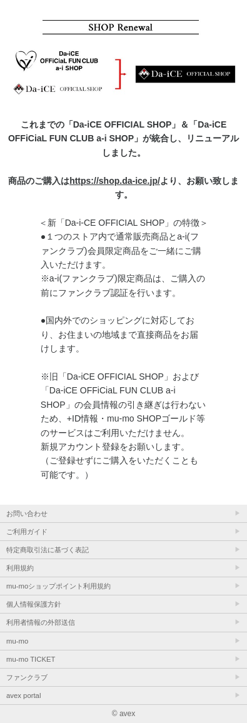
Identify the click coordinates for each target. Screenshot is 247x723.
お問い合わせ (27, 513)
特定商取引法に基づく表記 (47, 550)
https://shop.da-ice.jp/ (114, 181)
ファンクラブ (27, 677)
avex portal (23, 695)
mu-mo (17, 641)
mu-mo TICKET (30, 659)
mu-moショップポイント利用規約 (58, 586)
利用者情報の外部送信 (40, 622)
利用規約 (20, 568)
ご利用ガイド (27, 531)
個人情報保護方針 (33, 604)
